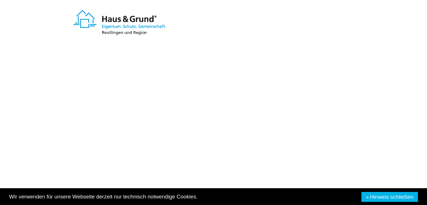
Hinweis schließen (391, 197)
